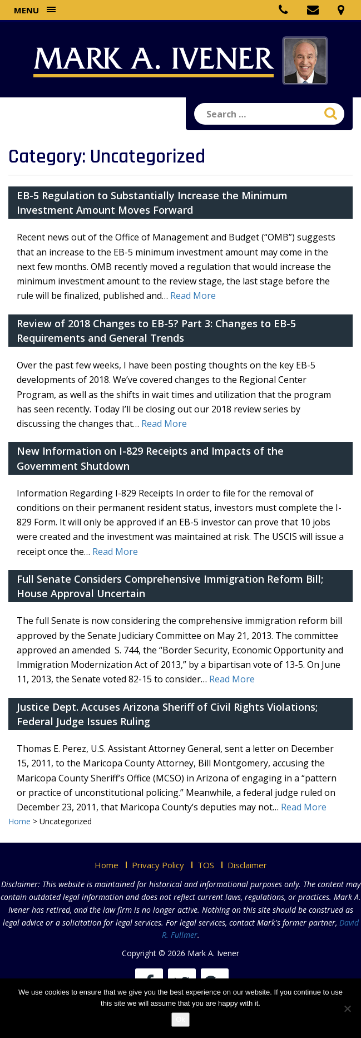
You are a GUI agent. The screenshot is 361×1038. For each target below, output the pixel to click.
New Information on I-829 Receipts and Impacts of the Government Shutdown (150, 458)
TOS (205, 864)
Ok (180, 1019)
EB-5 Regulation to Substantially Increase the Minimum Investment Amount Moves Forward (152, 203)
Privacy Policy (158, 864)
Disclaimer (247, 864)
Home (106, 864)
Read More (193, 295)
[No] (347, 1008)
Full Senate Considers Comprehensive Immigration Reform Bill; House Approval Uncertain (170, 586)
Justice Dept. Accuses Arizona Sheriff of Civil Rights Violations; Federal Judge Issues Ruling (167, 714)
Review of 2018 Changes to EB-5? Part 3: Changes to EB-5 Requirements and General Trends (156, 331)
